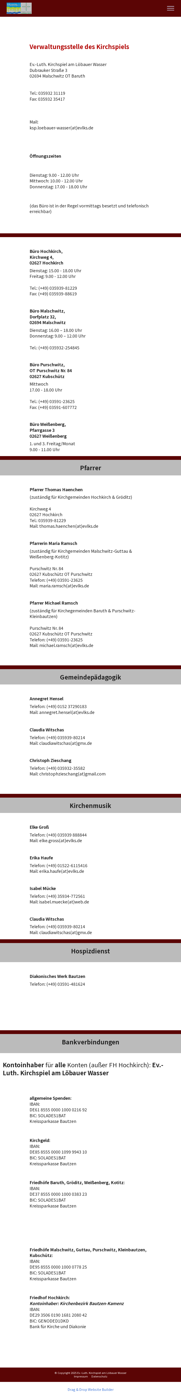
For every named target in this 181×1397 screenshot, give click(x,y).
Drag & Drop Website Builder (91, 1389)
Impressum (81, 1376)
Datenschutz (99, 1376)
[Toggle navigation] (170, 8)
